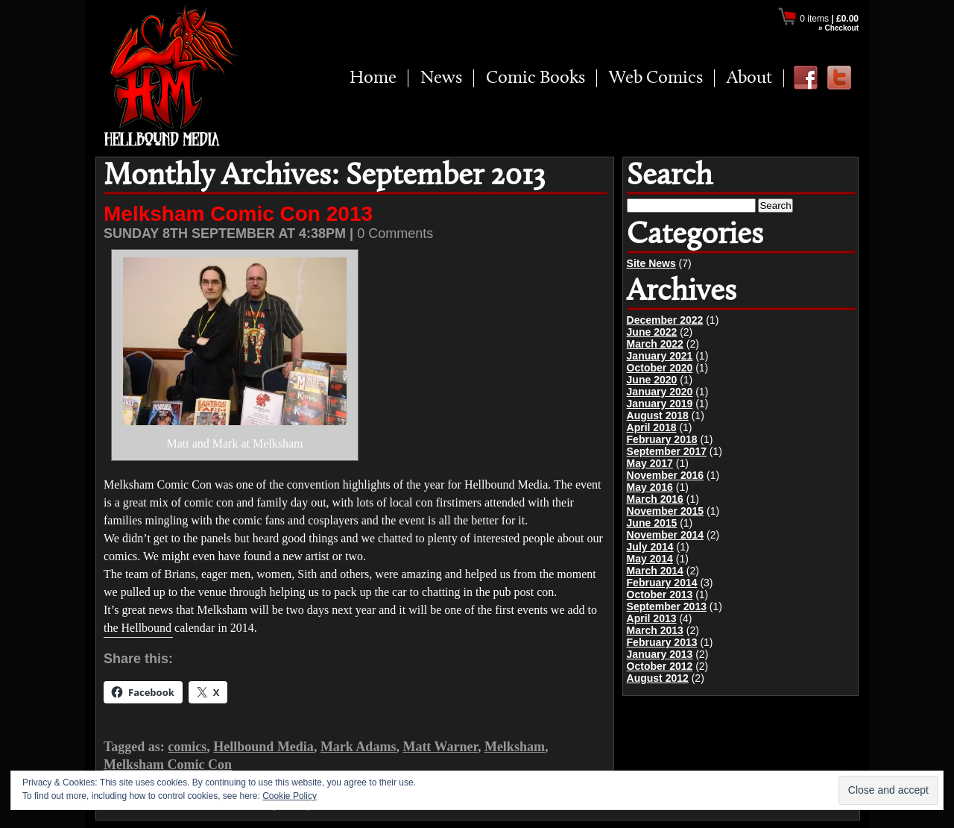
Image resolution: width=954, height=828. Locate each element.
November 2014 (665, 535)
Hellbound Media (263, 746)
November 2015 (665, 511)
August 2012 (658, 678)
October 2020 (660, 368)
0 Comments (395, 233)
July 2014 (650, 547)
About (749, 78)
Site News (651, 263)
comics (187, 746)
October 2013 (660, 594)
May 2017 (650, 463)
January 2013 (660, 654)
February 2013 (662, 642)
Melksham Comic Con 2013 (238, 213)
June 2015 (652, 523)
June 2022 (652, 332)
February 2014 (662, 583)
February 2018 (662, 439)
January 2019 (660, 404)
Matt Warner (440, 746)
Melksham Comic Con (168, 764)
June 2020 (652, 380)
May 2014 (650, 559)
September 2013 (667, 606)
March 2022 (655, 344)
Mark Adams (358, 746)
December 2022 (665, 320)
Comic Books (535, 78)
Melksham (514, 746)
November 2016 (665, 475)
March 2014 (655, 571)
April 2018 (652, 427)
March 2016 (655, 499)
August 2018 (658, 415)
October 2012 (660, 666)
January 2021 (660, 356)
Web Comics (656, 78)
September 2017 (667, 451)
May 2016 (650, 487)
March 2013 (655, 630)
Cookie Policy (289, 796)
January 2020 (660, 392)
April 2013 (652, 618)
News (441, 78)
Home (373, 78)
